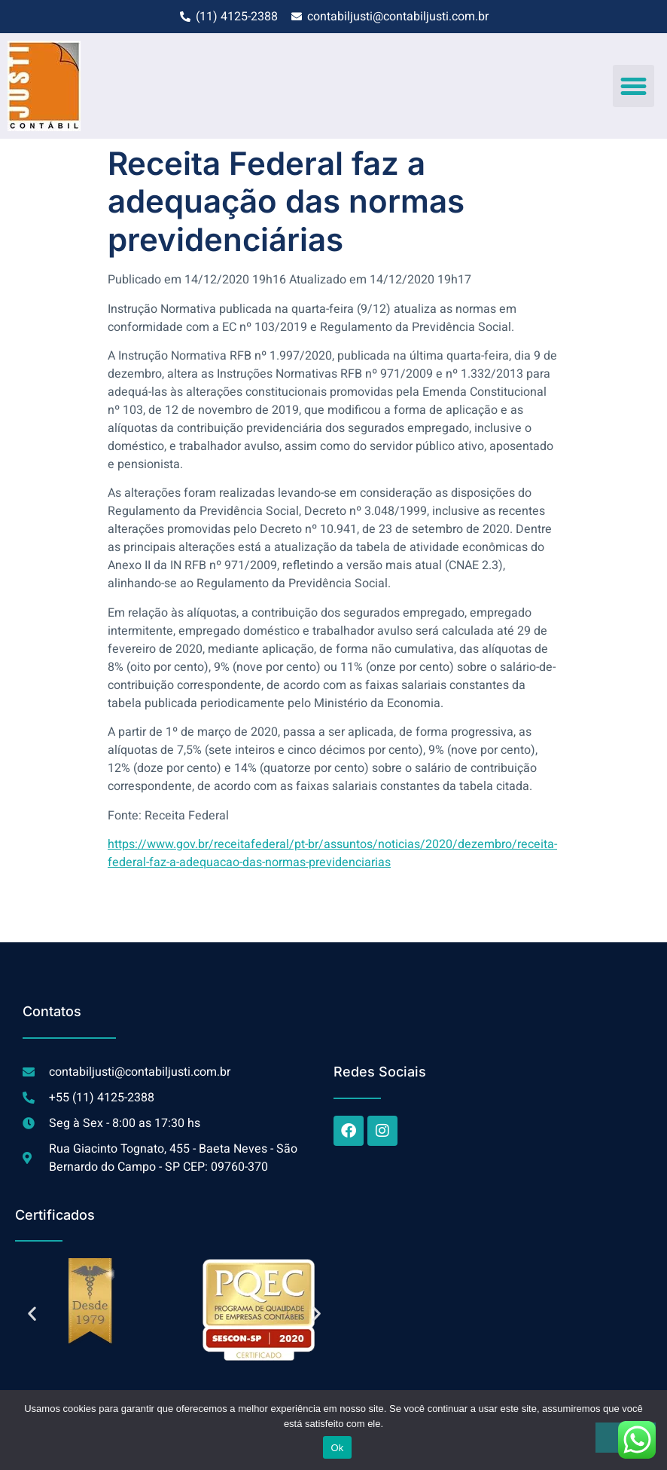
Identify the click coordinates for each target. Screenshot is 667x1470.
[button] (634, 86)
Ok (336, 1447)
